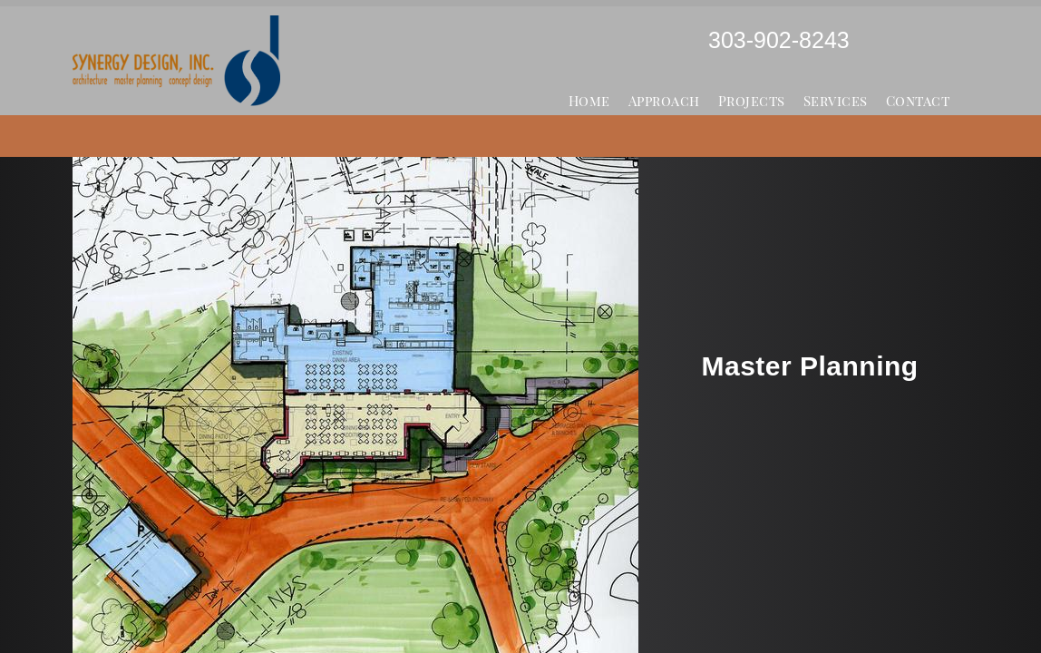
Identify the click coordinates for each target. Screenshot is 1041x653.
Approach (664, 101)
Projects (751, 101)
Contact (918, 101)
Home (589, 101)
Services (835, 101)
